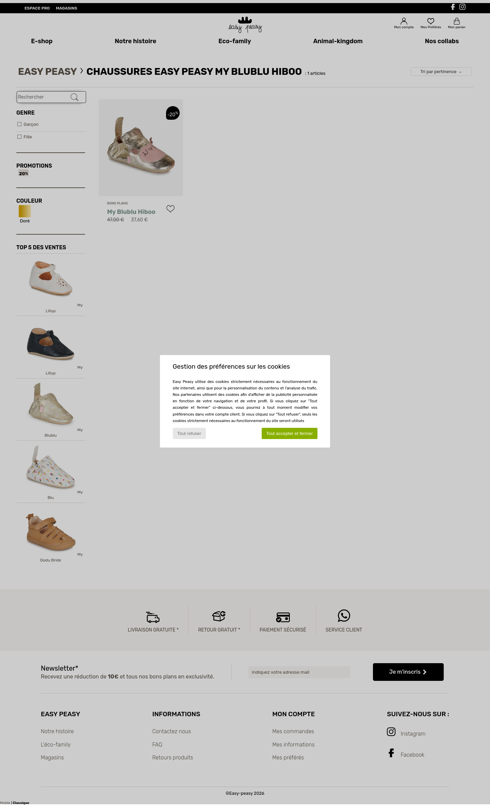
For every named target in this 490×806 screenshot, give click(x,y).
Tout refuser (189, 433)
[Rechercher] (74, 97)
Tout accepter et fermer (289, 433)
